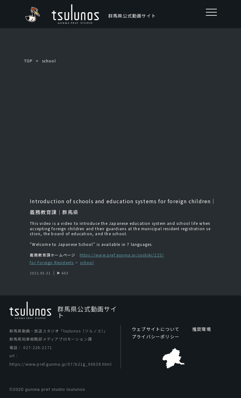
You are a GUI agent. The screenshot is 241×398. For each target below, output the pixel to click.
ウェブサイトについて (155, 329)
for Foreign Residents (52, 263)
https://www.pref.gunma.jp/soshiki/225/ (122, 254)
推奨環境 (201, 329)
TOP (28, 60)
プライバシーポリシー (155, 336)
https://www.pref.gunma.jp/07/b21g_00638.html (60, 364)
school (49, 60)
